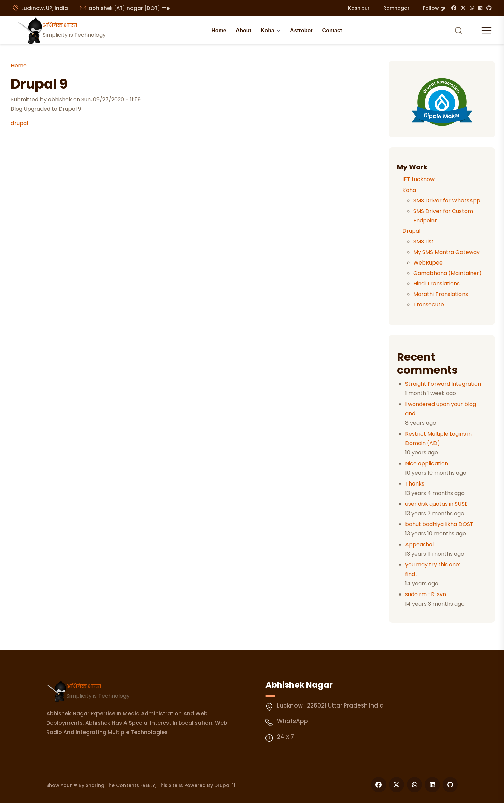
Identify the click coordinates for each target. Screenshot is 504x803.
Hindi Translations (436, 283)
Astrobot (301, 30)
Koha (267, 30)
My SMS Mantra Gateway (446, 252)
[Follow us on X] (396, 784)
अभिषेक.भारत (83, 686)
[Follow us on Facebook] (378, 784)
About (243, 30)
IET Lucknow (418, 179)
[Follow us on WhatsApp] (414, 784)
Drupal (411, 231)
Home (218, 30)
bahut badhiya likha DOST (439, 524)
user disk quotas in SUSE (436, 504)
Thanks (414, 484)
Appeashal (419, 544)
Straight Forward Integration (443, 384)
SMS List (423, 241)
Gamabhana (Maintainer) (447, 273)
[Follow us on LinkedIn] (432, 784)
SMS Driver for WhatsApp (446, 200)
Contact (332, 30)
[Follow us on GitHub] (450, 784)
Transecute (428, 304)
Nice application (426, 463)
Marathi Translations (440, 294)
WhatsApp (292, 721)
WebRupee (428, 263)
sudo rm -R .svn (425, 594)
